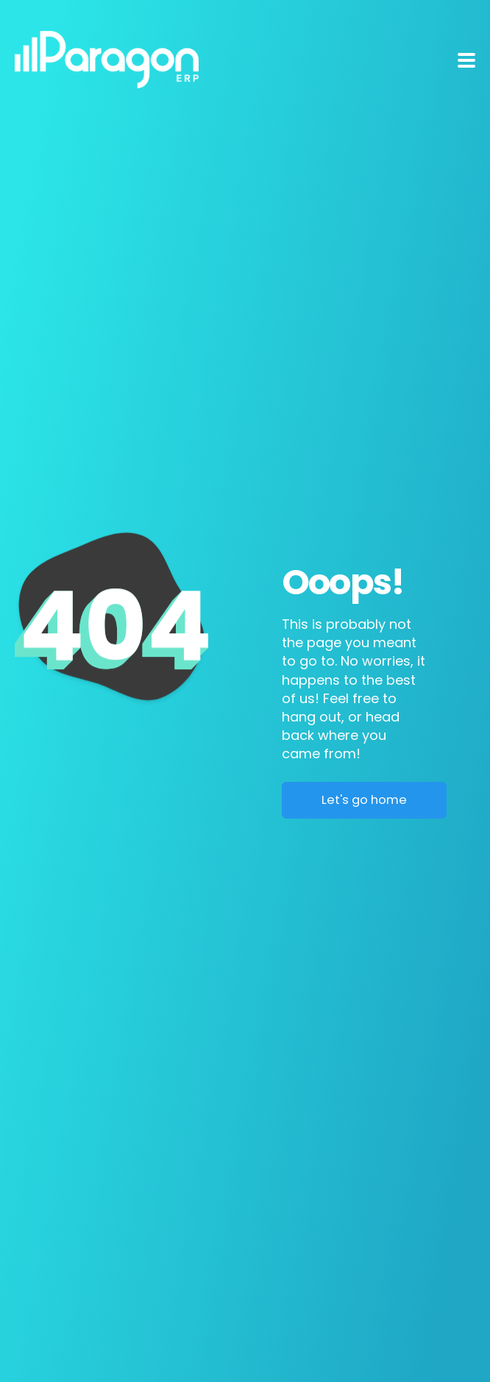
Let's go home (364, 799)
